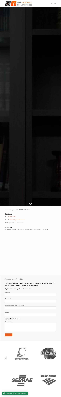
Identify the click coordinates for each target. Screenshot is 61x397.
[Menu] (55, 3)
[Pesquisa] (51, 3)
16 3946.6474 (12, 217)
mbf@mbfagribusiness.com (17, 220)
